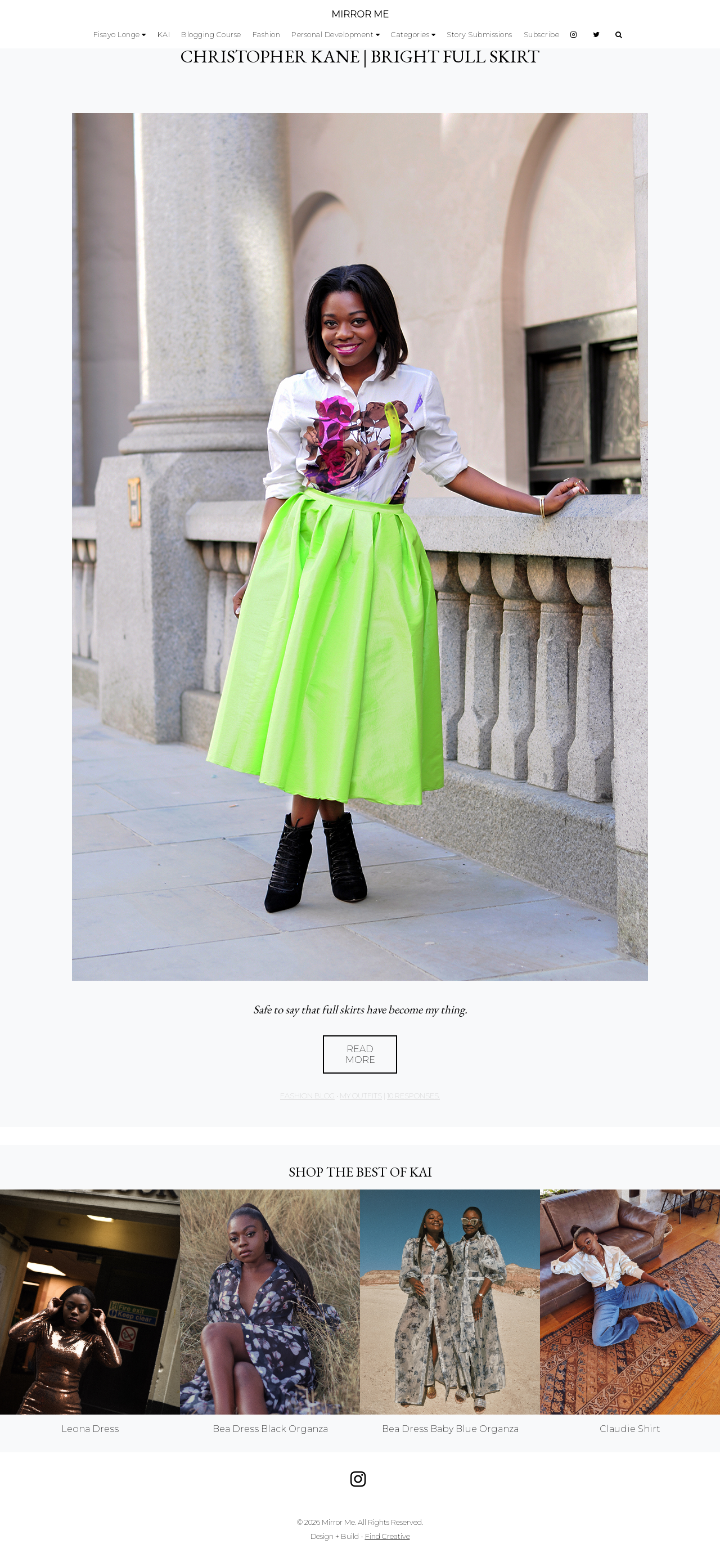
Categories (410, 34)
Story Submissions (479, 34)
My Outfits (361, 1096)
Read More (360, 1054)
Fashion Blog (307, 1096)
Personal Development (332, 34)
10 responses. (413, 1096)
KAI (164, 34)
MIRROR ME (360, 14)
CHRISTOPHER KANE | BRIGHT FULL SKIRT (360, 56)
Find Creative (387, 1536)
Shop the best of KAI (360, 1172)
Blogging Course (211, 34)
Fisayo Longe (116, 34)
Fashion (267, 34)
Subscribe (542, 34)
